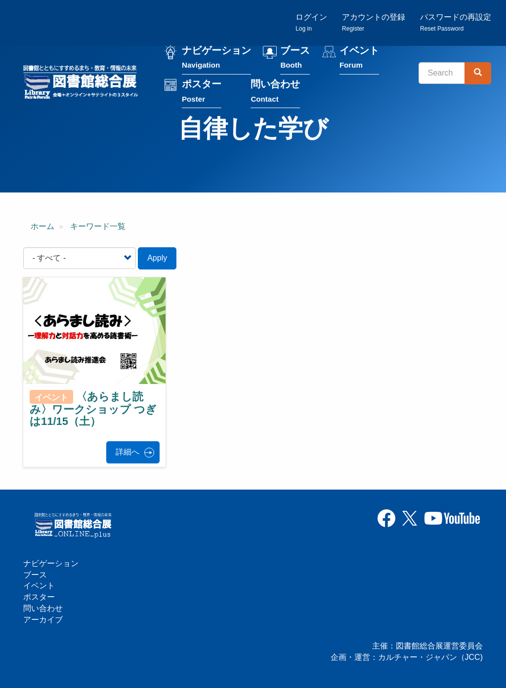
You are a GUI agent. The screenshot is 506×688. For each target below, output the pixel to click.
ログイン (311, 22)
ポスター (201, 92)
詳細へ (127, 452)
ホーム (42, 226)
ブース (295, 58)
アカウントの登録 (373, 22)
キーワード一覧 (98, 226)
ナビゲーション (216, 58)
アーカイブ (43, 619)
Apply (157, 258)
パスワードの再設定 (455, 22)
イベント (359, 58)
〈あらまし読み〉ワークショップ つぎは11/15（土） (93, 409)
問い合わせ (275, 92)
